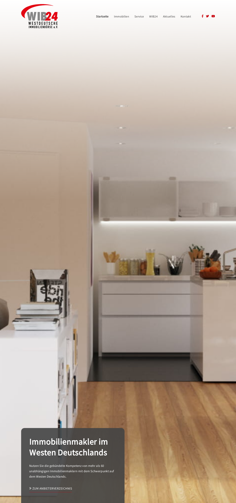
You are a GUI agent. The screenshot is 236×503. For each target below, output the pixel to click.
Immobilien (121, 16)
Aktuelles (169, 16)
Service (139, 16)
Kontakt (186, 16)
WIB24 (153, 16)
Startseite (102, 16)
